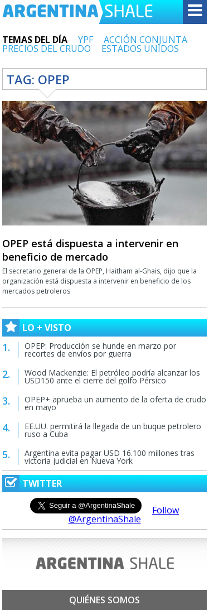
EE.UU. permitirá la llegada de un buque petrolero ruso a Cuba (113, 430)
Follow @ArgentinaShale (124, 514)
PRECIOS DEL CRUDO (46, 48)
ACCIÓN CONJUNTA (145, 39)
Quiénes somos (104, 600)
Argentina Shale (77, 12)
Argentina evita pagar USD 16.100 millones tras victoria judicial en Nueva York (110, 457)
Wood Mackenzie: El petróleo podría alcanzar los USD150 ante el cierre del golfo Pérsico (112, 376)
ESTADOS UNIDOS (140, 48)
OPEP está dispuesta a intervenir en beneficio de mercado (90, 250)
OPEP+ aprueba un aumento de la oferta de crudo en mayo (115, 403)
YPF (85, 39)
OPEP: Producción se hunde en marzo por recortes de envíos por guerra (100, 349)
